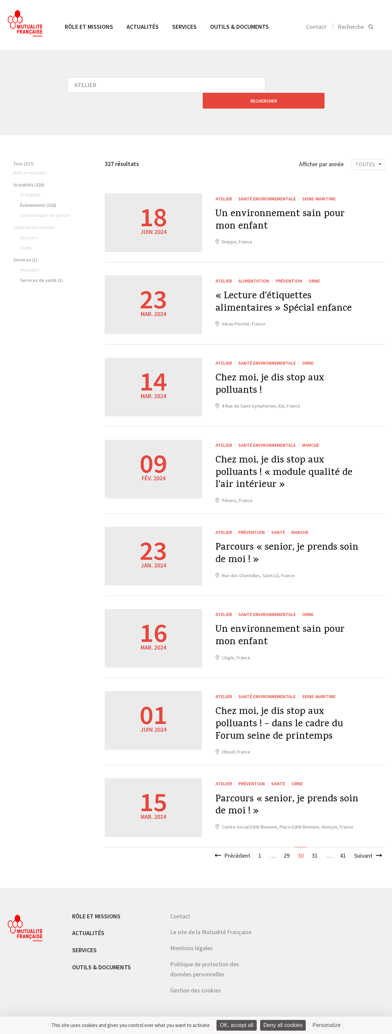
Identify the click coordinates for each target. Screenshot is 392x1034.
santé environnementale (267, 183)
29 (287, 847)
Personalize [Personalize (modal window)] (326, 1025)
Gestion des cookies (195, 981)
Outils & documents (239, 27)
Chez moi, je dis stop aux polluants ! (271, 370)
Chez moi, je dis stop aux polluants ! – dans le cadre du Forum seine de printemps (282, 714)
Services (184, 27)
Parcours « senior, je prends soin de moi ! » (289, 543)
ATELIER (223, 183)
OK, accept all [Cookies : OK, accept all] (236, 1025)
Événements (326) (38, 189)
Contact (316, 27)
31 (315, 847)
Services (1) (25, 244)
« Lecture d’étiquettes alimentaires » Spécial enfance (285, 288)
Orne (314, 265)
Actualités (143, 27)
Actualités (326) (28, 169)
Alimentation (253, 265)
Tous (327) (23, 148)
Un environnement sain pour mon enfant (282, 206)
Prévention (289, 265)
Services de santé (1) (41, 264)
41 (343, 847)
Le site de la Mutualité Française (210, 923)
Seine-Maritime (319, 183)
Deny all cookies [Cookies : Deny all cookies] (283, 1025)
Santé (278, 520)
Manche (310, 429)
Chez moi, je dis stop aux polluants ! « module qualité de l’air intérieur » (286, 459)
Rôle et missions (89, 27)
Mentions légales (191, 939)
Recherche (351, 27)
